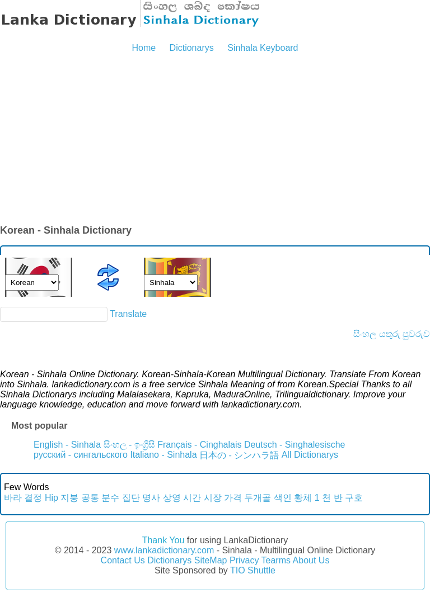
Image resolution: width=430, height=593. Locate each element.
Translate (128, 314)
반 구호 (348, 497)
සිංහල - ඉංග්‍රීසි (129, 444)
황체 (303, 497)
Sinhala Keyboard (262, 48)
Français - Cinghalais (199, 444)
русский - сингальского (81, 454)
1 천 (323, 497)
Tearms (276, 560)
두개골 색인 (267, 497)
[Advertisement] (215, 139)
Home (144, 48)
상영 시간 (182, 497)
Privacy (244, 560)
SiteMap (210, 560)
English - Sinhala (67, 444)
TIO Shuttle (252, 570)
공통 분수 (100, 497)
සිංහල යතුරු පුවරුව (391, 334)
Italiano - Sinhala (163, 454)
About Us (311, 560)
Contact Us (123, 560)
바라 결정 (23, 497)
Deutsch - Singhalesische (294, 444)
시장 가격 (223, 497)
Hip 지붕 (61, 497)
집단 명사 (141, 497)
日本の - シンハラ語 (239, 455)
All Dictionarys (310, 454)
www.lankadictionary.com (164, 550)
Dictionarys (192, 48)
